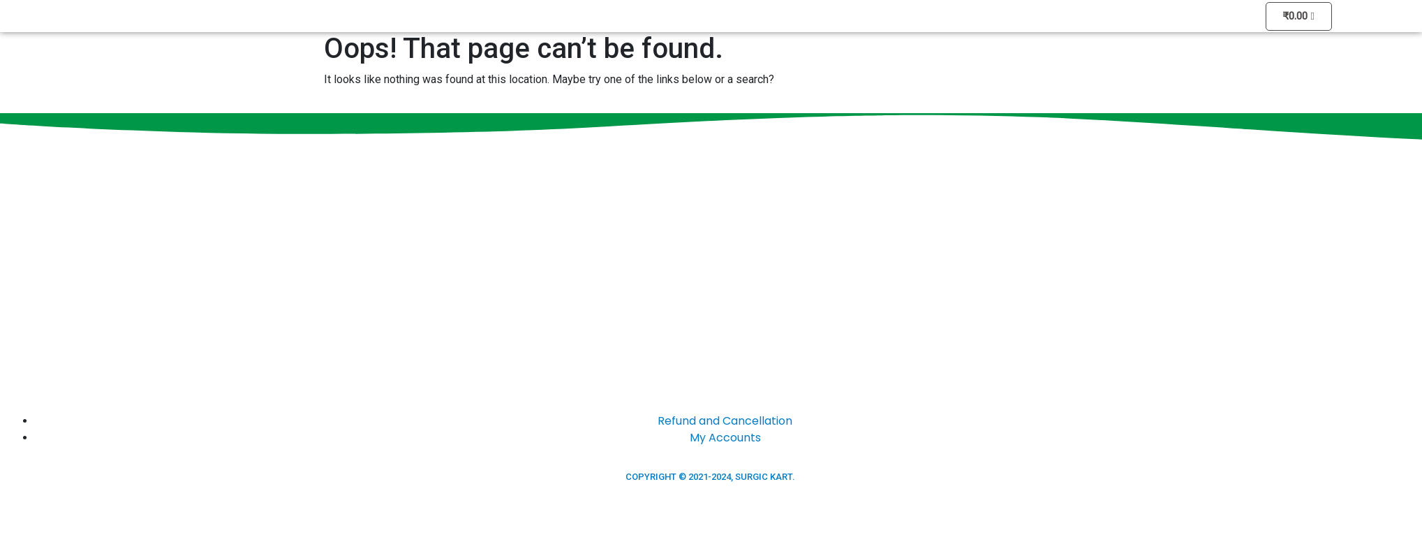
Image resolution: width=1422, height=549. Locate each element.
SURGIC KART (763, 476)
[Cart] (1299, 16)
